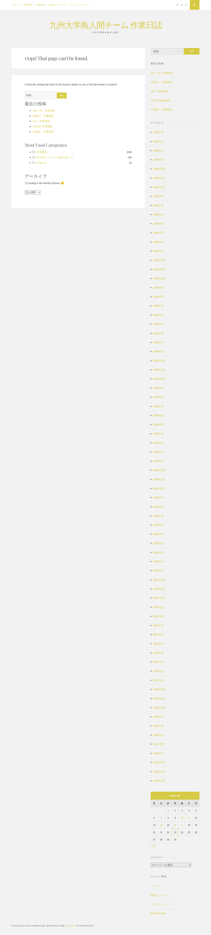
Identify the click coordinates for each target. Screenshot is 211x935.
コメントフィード (161, 904)
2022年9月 (158, 497)
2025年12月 (159, 169)
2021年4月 (158, 653)
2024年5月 (158, 324)
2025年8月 (158, 196)
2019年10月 (159, 780)
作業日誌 (40, 4)
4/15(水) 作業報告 (43, 116)
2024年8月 (158, 296)
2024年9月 (158, 287)
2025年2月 (158, 251)
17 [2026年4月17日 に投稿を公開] (182, 825)
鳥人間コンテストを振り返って (54, 157)
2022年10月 (159, 488)
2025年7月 (158, 205)
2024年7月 (158, 306)
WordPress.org (158, 913)
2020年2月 (158, 744)
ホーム (16, 4)
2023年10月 (159, 379)
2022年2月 (158, 561)
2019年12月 (159, 762)
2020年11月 (159, 698)
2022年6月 (158, 525)
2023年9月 (158, 388)
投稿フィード (158, 895)
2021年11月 (159, 589)
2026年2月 (158, 150)
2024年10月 (159, 278)
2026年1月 (158, 159)
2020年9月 (158, 716)
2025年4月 (158, 232)
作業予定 (28, 4)
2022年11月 (159, 479)
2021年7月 (158, 625)
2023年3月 (158, 443)
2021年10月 (159, 598)
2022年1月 (158, 570)
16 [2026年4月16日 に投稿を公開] (175, 825)
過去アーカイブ (57, 4)
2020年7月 (158, 726)
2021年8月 (158, 616)
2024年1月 (158, 351)
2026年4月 (158, 132)
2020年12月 (159, 689)
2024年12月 (159, 260)
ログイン (156, 886)
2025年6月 (158, 214)
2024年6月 (158, 315)
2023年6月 (158, 415)
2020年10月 (159, 707)
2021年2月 (158, 671)
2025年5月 (158, 223)
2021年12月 (159, 580)
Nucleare (71, 926)
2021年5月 (158, 643)
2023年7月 (158, 406)
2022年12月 (159, 470)
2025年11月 (159, 178)
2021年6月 (158, 634)
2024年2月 (158, 342)
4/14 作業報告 (41, 121)
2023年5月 (158, 424)
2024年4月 (158, 333)
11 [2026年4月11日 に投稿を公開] (189, 818)
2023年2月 (158, 452)
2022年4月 (158, 543)
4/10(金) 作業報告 (43, 131)
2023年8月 (158, 397)
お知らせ (41, 162)
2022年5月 (158, 534)
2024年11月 (159, 269)
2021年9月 (158, 607)
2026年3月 (158, 141)
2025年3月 (158, 242)
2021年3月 (158, 662)
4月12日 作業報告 (43, 126)
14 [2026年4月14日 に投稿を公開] (161, 825)
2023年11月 (159, 370)
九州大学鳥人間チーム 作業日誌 (105, 24)
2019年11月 (159, 771)
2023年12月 (159, 360)
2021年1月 (158, 680)
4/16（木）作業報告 (44, 110)
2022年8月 (158, 507)
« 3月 (153, 846)
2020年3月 (158, 735)
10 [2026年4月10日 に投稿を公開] (182, 818)
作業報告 (41, 152)
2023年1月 (158, 461)
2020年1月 (158, 753)
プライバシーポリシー (80, 4)
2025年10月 (159, 187)
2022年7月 (158, 516)
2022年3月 (158, 552)
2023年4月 (158, 434)
